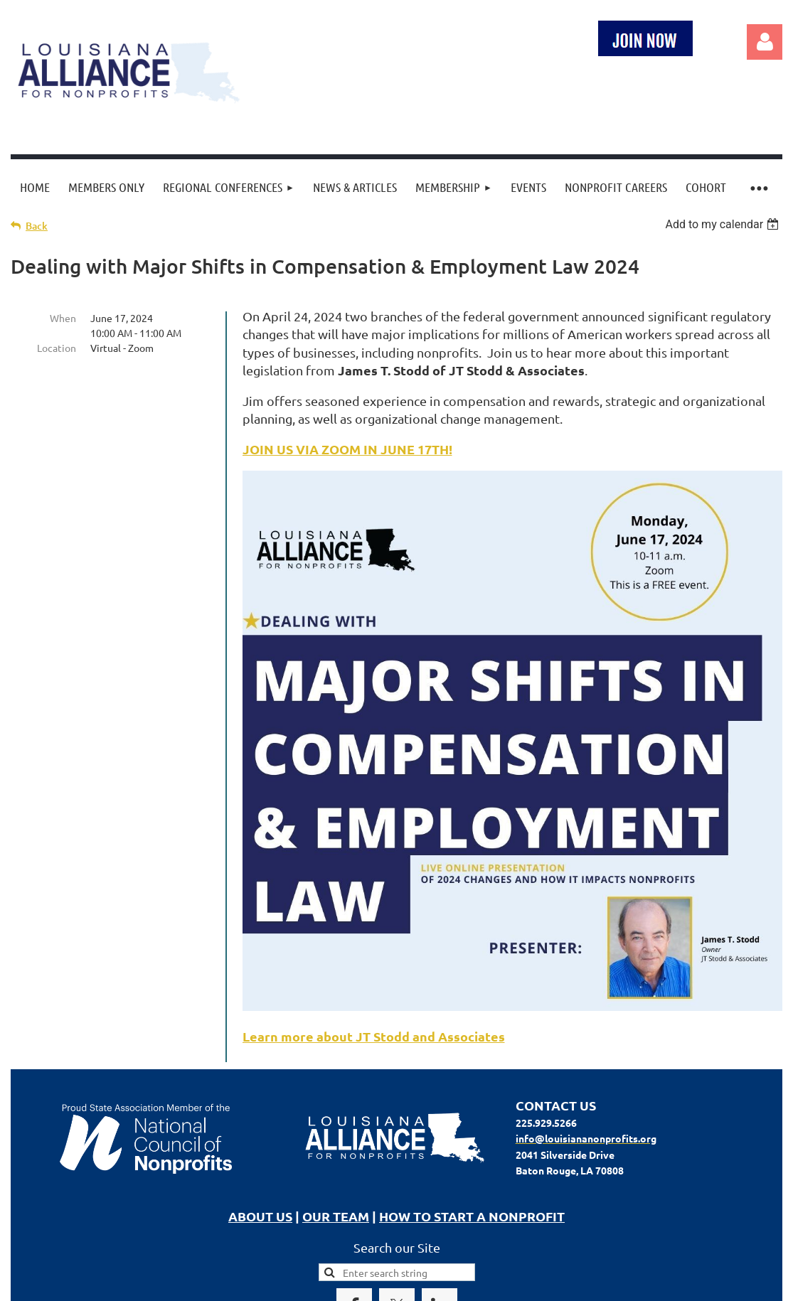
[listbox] (723, 224)
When (63, 317)
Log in (764, 42)
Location (56, 347)
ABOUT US (260, 1216)
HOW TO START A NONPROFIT (472, 1216)
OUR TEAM (335, 1216)
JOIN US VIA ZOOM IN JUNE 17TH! (347, 449)
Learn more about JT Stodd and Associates (374, 1036)
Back (37, 225)
